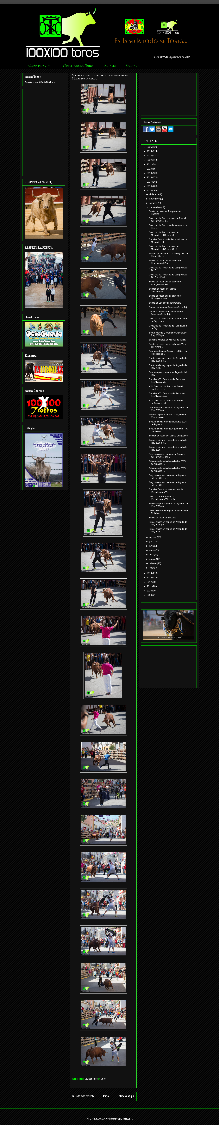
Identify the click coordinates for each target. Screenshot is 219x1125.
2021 (149, 164)
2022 (149, 160)
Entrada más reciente (83, 1096)
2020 (149, 169)
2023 (149, 155)
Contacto (133, 66)
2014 (149, 573)
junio (151, 546)
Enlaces (110, 66)
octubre (153, 203)
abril (151, 554)
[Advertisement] (44, 132)
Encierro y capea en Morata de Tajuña (167, 340)
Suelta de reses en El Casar (162, 517)
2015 (149, 190)
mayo (152, 550)
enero (152, 568)
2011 (149, 586)
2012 (149, 582)
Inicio (106, 1096)
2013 (149, 577)
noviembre (154, 199)
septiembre (155, 207)
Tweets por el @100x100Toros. (40, 82)
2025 (149, 147)
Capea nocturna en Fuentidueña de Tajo (168, 307)
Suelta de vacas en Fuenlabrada (165, 303)
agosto (153, 537)
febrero (153, 563)
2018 (149, 177)
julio (151, 541)
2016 (149, 186)
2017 (149, 182)
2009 (149, 595)
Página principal (40, 66)
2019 (149, 173)
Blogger (128, 1118)
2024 (149, 151)
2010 (149, 590)
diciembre (154, 194)
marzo (152, 559)
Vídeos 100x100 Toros (78, 66)
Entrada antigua (126, 1096)
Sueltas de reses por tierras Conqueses (168, 436)
